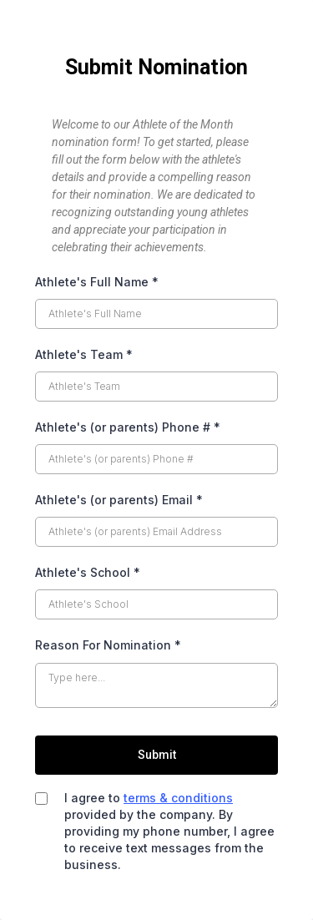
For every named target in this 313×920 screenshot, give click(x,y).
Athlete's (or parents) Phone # (127, 427)
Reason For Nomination (108, 645)
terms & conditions (178, 798)
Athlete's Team (84, 354)
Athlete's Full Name (97, 282)
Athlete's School (87, 572)
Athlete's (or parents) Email (119, 500)
